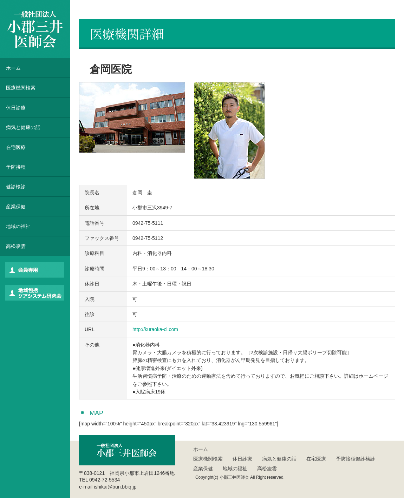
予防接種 (16, 167)
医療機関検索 (208, 459)
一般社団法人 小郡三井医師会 (35, 29)
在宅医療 (16, 147)
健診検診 (16, 186)
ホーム (13, 68)
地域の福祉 (18, 226)
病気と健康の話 (23, 127)
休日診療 (16, 107)
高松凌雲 (16, 246)
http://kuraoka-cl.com (155, 329)
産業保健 (16, 206)
